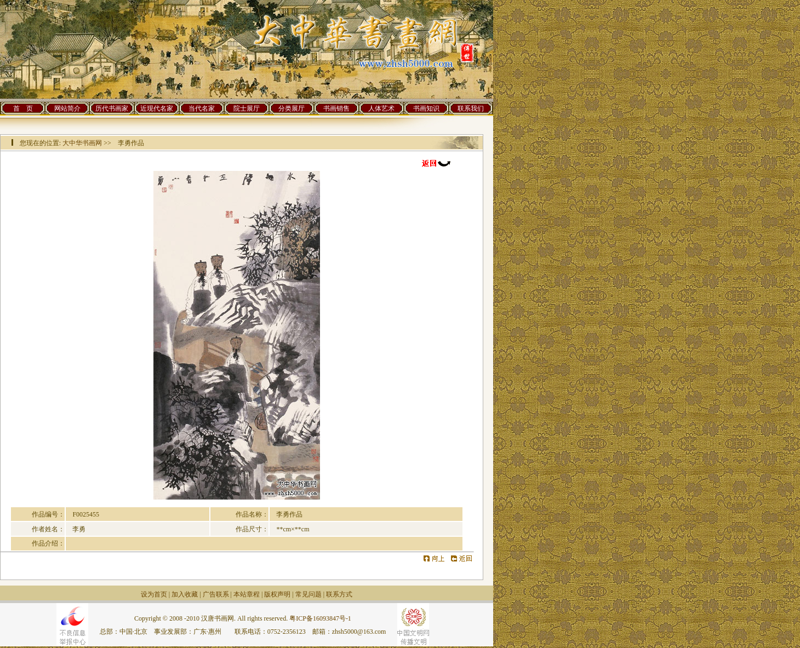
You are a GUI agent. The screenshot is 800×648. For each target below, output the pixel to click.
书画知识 (426, 108)
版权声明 (277, 594)
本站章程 (246, 594)
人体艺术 (381, 108)
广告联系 (216, 594)
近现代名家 (156, 108)
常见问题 (308, 594)
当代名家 (201, 108)
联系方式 (339, 594)
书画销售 (336, 108)
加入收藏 (185, 594)
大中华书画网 (82, 143)
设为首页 (154, 594)
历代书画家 (111, 108)
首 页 (23, 108)
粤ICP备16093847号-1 (320, 618)
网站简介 (67, 108)
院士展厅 (246, 108)
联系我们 (471, 108)
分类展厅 (291, 108)
